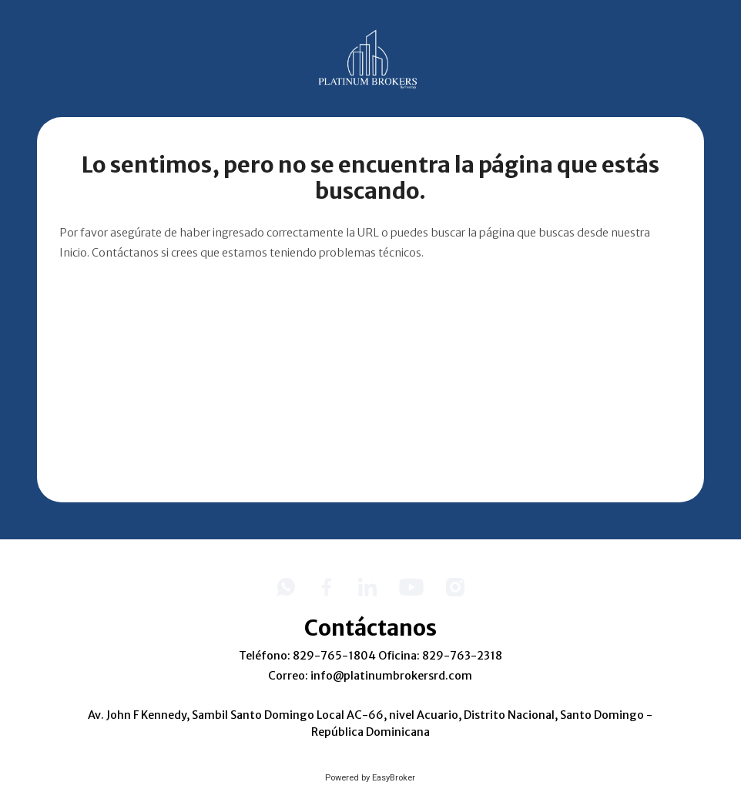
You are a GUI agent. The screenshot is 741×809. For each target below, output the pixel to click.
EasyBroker (393, 778)
